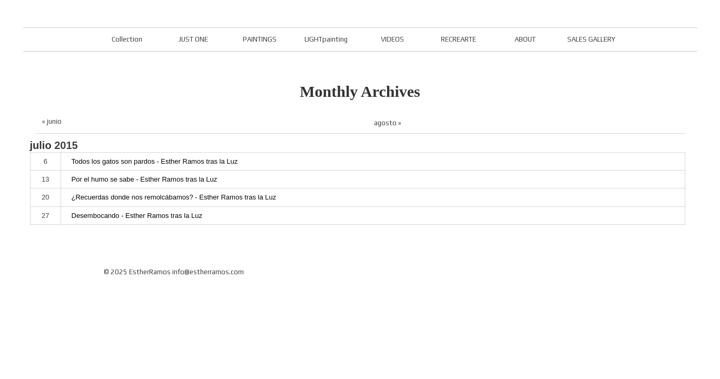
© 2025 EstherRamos (137, 272)
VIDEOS (392, 39)
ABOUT (525, 39)
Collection (127, 39)
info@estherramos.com (208, 272)
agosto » (387, 123)
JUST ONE (193, 39)
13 (45, 179)
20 (45, 197)
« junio (52, 121)
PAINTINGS (260, 39)
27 (45, 216)
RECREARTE (458, 39)
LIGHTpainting (326, 39)
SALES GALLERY (591, 39)
